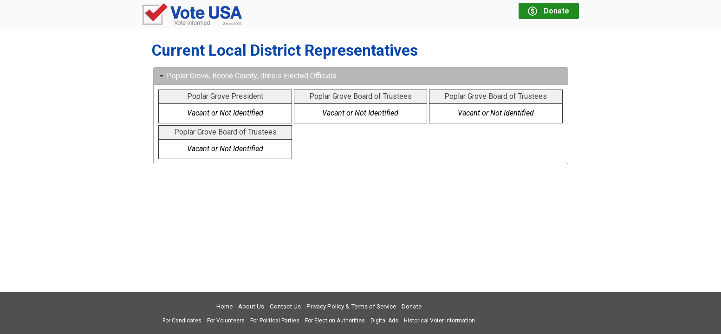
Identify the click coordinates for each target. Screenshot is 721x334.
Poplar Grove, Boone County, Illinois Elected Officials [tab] (247, 75)
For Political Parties (274, 320)
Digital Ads (384, 320)
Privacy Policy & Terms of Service (351, 306)
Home (224, 306)
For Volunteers (226, 320)
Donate (412, 306)
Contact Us (285, 306)
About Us (251, 306)
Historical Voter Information (439, 320)
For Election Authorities (335, 320)
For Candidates (181, 320)
